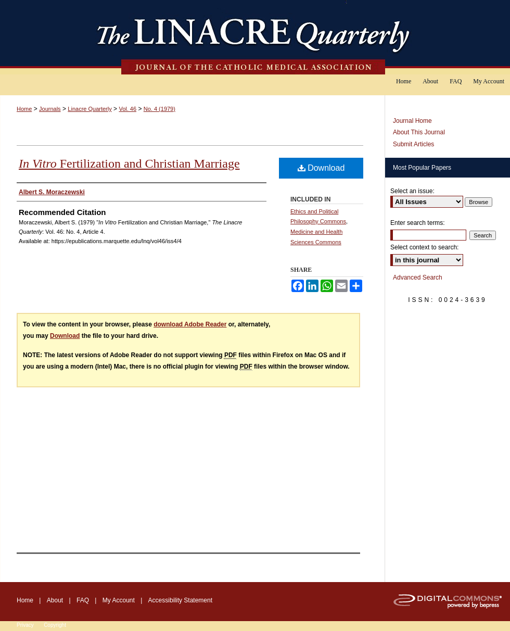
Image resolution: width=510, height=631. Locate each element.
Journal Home (412, 120)
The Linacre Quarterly (255, 37)
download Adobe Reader (190, 324)
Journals (50, 109)
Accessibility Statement (180, 600)
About (55, 600)
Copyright (55, 625)
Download (321, 167)
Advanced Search (417, 277)
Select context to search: (424, 247)
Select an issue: (412, 191)
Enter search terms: (417, 222)
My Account (119, 600)
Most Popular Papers (422, 167)
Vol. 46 (127, 109)
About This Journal (419, 132)
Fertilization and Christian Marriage (129, 163)
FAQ (82, 600)
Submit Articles (413, 144)
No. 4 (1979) (159, 109)
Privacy (25, 625)
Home (24, 109)
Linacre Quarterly (89, 109)
